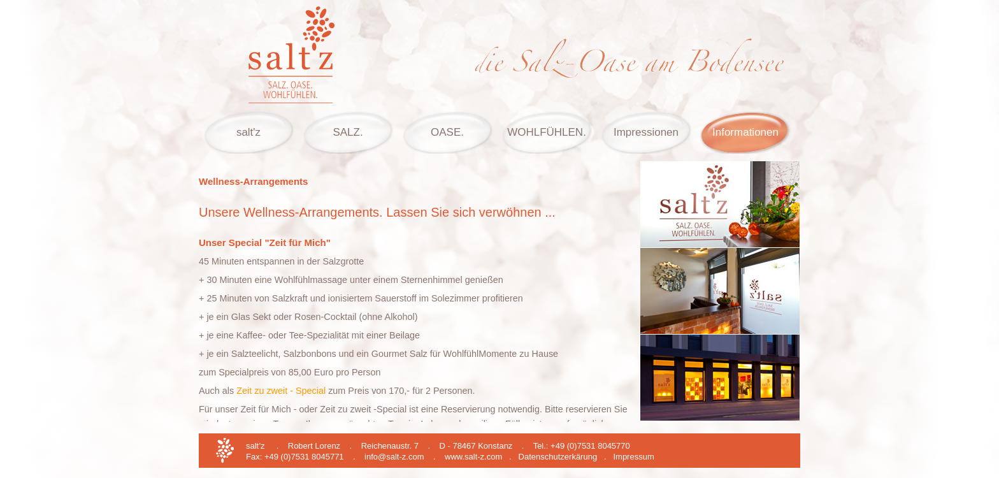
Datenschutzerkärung (558, 456)
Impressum (633, 456)
